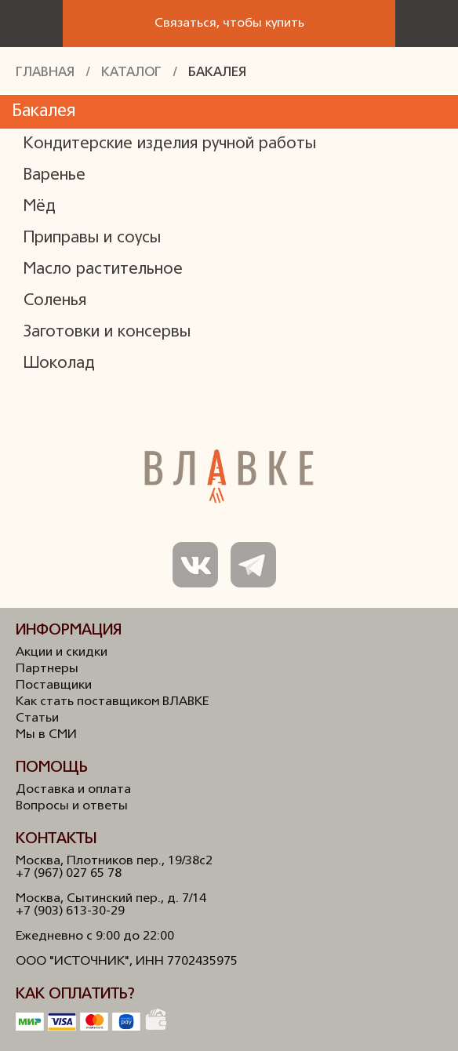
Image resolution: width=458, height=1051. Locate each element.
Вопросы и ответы (72, 806)
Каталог (131, 73)
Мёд (40, 207)
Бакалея (217, 73)
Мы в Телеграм (253, 564)
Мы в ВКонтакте (195, 564)
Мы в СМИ (46, 735)
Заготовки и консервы (107, 332)
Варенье (54, 176)
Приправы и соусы (92, 238)
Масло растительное (103, 270)
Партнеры (47, 669)
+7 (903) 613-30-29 (70, 911)
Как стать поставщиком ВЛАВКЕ (112, 702)
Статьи (37, 718)
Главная (45, 73)
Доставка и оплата (73, 790)
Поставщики (54, 685)
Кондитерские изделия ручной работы (170, 144)
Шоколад (59, 364)
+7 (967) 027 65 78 (69, 873)
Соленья (55, 301)
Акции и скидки (61, 652)
